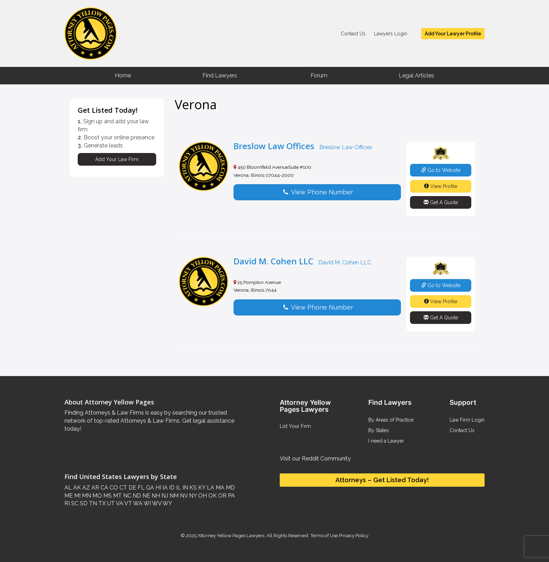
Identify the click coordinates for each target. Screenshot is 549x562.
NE (145, 495)
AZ (85, 487)
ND (136, 495)
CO (113, 487)
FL (140, 487)
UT (110, 503)
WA (137, 503)
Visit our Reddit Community (315, 458)
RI (67, 503)
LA (210, 487)
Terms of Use (324, 535)
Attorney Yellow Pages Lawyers (230, 535)
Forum (319, 75)
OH (202, 495)
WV (156, 503)
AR (94, 487)
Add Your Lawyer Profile (453, 33)
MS (107, 495)
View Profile (440, 186)
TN (92, 503)
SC (74, 503)
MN (86, 495)
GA (149, 487)
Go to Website (440, 170)
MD (229, 487)
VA (119, 503)
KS (192, 487)
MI (77, 495)
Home (123, 75)
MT (117, 495)
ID (171, 487)
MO (96, 495)
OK (212, 495)
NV (183, 495)
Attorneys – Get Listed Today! (382, 480)
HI (157, 487)
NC (126, 495)
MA (219, 487)
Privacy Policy (353, 535)
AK (76, 487)
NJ (164, 495)
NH (155, 495)
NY (192, 495)
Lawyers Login (390, 33)
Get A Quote (441, 202)
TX (101, 503)
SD (83, 503)
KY (201, 487)
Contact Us (353, 33)
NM (173, 495)
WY (166, 503)
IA (164, 487)
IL (178, 487)
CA (103, 487)
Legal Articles (416, 75)
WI (147, 503)
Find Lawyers (219, 75)
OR (222, 495)
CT (122, 487)
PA (231, 495)
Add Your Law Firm (117, 159)
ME (68, 495)
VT (127, 503)
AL (68, 487)
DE (131, 487)
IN (184, 487)
